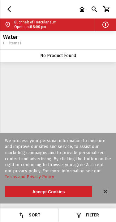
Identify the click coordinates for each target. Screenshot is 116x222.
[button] (105, 24)
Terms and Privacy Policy (30, 176)
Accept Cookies (48, 191)
